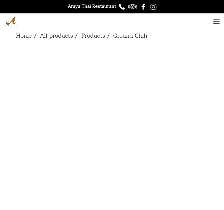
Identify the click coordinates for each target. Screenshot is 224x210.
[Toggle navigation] (216, 21)
